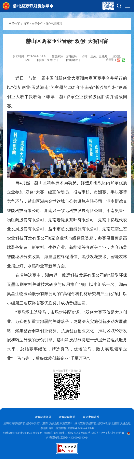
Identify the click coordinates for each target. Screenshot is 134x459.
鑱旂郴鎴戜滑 (91, 416)
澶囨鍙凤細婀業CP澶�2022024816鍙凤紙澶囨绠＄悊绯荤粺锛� (84, 432)
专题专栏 (37, 23)
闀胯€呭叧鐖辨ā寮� (108, 7)
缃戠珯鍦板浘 (67, 416)
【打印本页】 (73, 60)
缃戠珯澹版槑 (43, 416)
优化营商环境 (54, 23)
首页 (26, 23)
